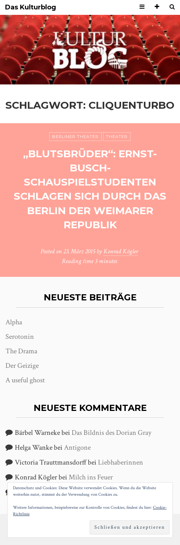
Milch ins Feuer (91, 477)
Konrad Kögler (120, 251)
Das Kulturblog (30, 7)
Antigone (77, 447)
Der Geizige (22, 365)
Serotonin (19, 336)
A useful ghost (25, 380)
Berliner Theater (75, 136)
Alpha (13, 322)
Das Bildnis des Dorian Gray (111, 432)
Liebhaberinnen (120, 462)
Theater (117, 136)
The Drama (21, 351)
